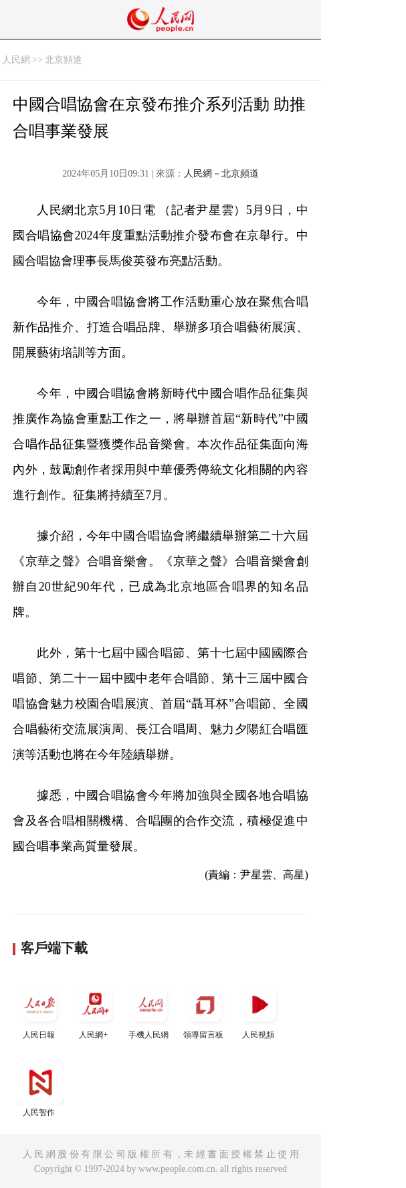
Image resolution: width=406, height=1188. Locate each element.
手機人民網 (149, 1010)
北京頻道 (63, 60)
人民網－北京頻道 (221, 174)
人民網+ (95, 1010)
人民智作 (40, 1088)
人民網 (16, 60)
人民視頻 (259, 1010)
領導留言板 (204, 1010)
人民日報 (40, 1010)
